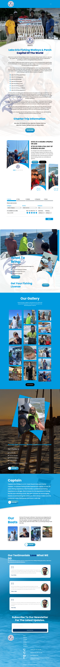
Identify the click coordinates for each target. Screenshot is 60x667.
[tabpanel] (18, 154)
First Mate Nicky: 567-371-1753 (32, 652)
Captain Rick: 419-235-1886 (32, 650)
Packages (25, 639)
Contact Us (43, 162)
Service (24, 205)
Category (9, 205)
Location (25, 642)
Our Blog (25, 644)
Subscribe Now (30, 630)
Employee (40, 205)
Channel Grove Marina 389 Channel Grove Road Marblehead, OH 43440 (36, 658)
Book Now (35, 162)
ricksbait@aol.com (30, 655)
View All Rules (15, 276)
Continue (46, 285)
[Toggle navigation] (50, 4)
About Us (25, 637)
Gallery (24, 641)
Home (24, 635)
